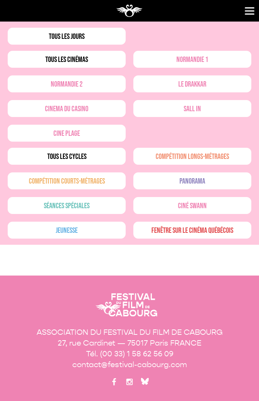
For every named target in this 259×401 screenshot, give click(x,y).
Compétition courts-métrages (67, 181)
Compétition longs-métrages (192, 156)
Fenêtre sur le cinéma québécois (192, 230)
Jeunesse (67, 230)
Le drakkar (192, 84)
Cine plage (66, 133)
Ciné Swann (192, 206)
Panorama (192, 181)
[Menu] (249, 11)
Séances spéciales (67, 206)
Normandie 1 (192, 59)
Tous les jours (67, 36)
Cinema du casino (66, 109)
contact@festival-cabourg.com (129, 364)
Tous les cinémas (66, 59)
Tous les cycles (66, 156)
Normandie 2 (67, 84)
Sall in (192, 109)
